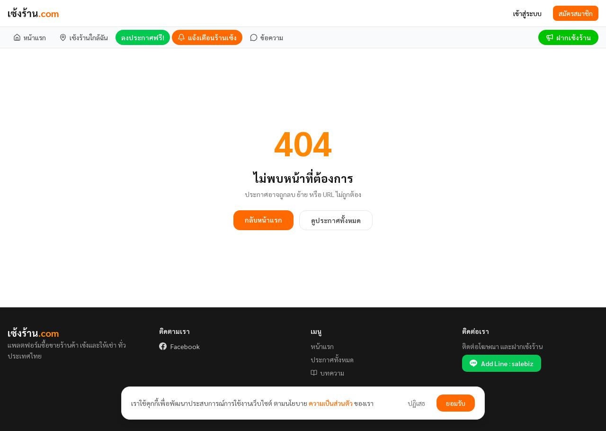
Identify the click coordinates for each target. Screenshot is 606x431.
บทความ (327, 372)
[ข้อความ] (266, 37)
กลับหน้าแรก (263, 220)
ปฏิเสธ (416, 403)
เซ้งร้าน (33, 13)
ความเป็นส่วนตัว (331, 403)
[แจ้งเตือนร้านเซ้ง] (207, 37)
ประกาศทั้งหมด (332, 359)
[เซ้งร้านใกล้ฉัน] (83, 37)
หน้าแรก (322, 346)
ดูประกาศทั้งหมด (336, 220)
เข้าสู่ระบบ (527, 13)
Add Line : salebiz (502, 363)
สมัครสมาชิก (576, 13)
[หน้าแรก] (30, 37)
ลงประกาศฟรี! (142, 37)
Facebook (179, 346)
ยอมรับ (455, 403)
